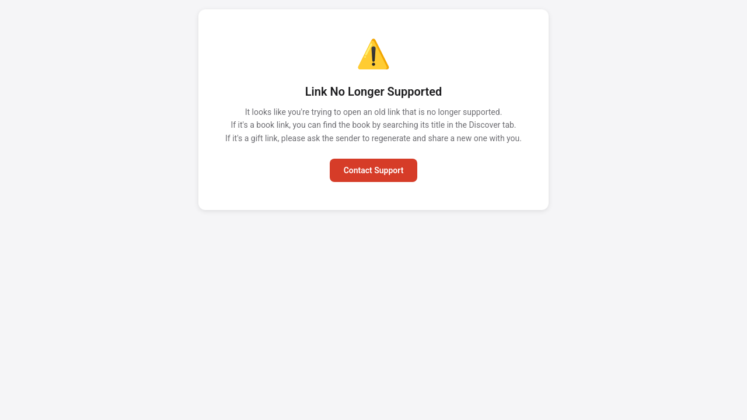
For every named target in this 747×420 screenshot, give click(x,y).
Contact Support (374, 170)
